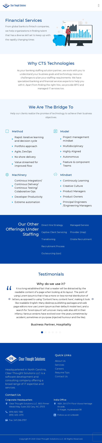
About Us (60, 361)
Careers (59, 368)
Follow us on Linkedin (68, 415)
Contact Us (61, 376)
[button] (10, 299)
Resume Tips (62, 372)
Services (59, 365)
